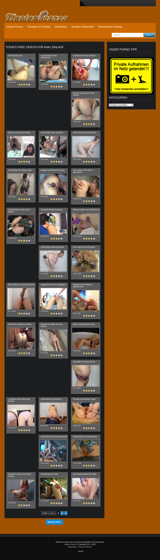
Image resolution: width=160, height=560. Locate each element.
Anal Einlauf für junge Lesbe (20, 170)
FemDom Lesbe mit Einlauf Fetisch (19, 475)
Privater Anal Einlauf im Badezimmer (82, 286)
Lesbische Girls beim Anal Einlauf (19, 400)
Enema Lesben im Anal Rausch (86, 210)
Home (81, 551)
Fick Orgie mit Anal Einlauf (84, 247)
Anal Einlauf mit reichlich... (52, 399)
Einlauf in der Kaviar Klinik (19, 132)
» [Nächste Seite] (65, 513)
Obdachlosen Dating (110, 26)
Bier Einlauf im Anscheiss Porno (21, 285)
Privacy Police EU (85, 547)
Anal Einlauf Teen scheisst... (52, 132)
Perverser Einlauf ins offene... (20, 324)
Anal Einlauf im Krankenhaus (85, 437)
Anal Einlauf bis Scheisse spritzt (54, 437)
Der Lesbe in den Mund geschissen (82, 171)
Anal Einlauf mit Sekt (49, 474)
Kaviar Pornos (14, 26)
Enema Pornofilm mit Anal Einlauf (51, 325)
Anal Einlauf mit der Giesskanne (49, 57)
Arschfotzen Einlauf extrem (84, 56)
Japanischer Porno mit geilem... (54, 285)
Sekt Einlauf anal (15, 56)
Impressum (72, 547)
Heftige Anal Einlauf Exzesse (53, 170)
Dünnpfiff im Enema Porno (84, 362)
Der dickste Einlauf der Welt (84, 474)
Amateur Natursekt (82, 26)
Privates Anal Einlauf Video (84, 399)
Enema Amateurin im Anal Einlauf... (84, 94)
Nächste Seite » (54, 522)
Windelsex (61, 26)
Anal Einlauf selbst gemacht (52, 247)
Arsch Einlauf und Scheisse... (85, 132)
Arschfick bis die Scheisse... (52, 210)
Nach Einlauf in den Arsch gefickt (19, 211)
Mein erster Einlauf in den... (84, 324)
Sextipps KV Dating (39, 26)
